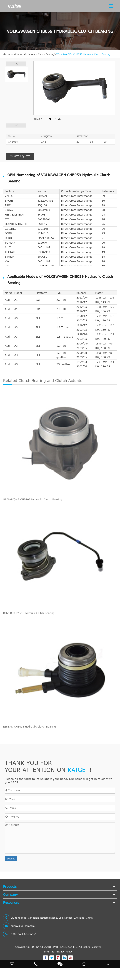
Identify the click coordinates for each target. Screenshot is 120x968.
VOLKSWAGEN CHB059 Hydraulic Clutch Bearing (83, 54)
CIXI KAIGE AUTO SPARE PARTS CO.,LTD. (54, 946)
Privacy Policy (64, 951)
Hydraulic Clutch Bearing (40, 54)
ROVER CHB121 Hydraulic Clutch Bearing (29, 613)
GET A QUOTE (20, 156)
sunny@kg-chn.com (19, 926)
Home (10, 54)
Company (10, 894)
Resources (11, 902)
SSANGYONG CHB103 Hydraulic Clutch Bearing (32, 499)
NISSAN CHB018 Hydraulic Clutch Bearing (29, 726)
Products (20, 54)
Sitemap (49, 951)
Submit (11, 858)
